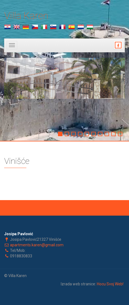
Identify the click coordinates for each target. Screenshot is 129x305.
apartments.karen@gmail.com (37, 245)
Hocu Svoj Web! (110, 284)
